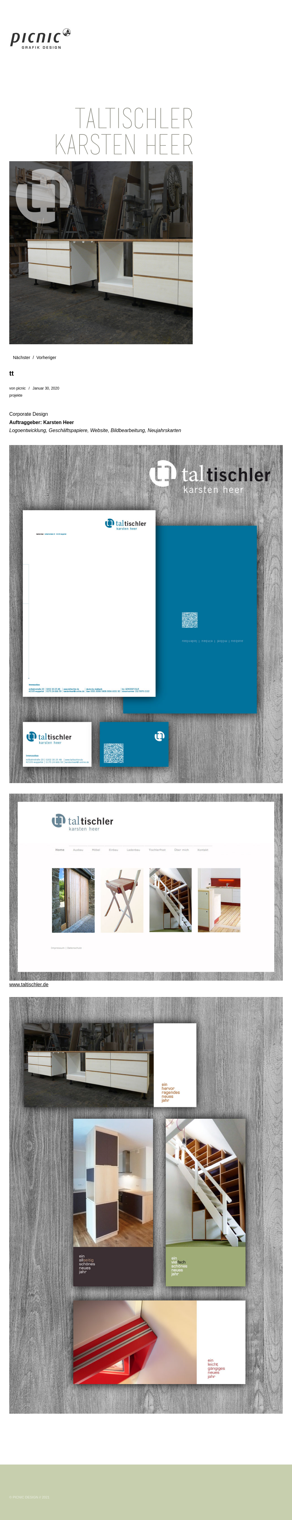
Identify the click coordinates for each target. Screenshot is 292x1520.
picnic (21, 388)
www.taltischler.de (28, 984)
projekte (16, 395)
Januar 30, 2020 (45, 388)
